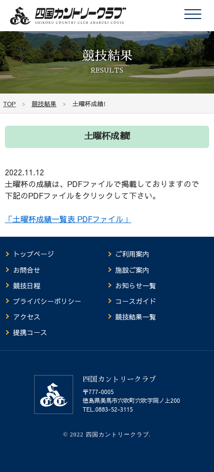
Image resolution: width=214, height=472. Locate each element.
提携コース (30, 332)
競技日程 (26, 285)
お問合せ (26, 270)
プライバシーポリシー (47, 301)
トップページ (33, 254)
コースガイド (135, 301)
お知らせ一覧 (135, 285)
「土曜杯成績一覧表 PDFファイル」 (68, 218)
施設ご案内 (132, 270)
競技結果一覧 (135, 316)
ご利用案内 (132, 254)
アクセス (26, 316)
